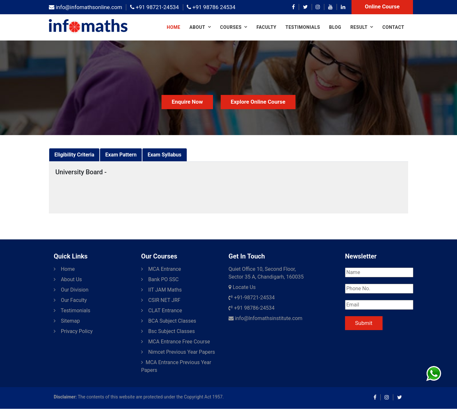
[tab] (74, 155)
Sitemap (67, 321)
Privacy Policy (73, 331)
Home (173, 27)
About (197, 27)
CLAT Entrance (161, 310)
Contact (393, 27)
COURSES (230, 27)
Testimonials (302, 27)
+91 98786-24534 (251, 308)
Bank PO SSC (160, 279)
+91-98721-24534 (252, 297)
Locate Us (242, 287)
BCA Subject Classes (168, 321)
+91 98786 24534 (211, 7)
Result (358, 27)
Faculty (266, 27)
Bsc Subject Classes (168, 331)
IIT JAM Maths (161, 290)
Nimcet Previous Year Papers (178, 352)
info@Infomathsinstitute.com (265, 318)
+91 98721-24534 (154, 7)
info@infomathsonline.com (85, 7)
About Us (68, 279)
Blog (335, 27)
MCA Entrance (161, 269)
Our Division (71, 290)
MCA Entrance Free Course (175, 342)
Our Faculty (70, 300)
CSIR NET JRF (160, 300)
